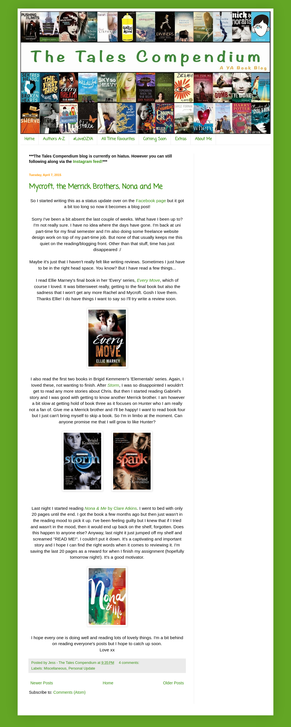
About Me (203, 139)
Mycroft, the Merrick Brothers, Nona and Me (95, 187)
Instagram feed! (88, 161)
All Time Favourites (118, 139)
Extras (180, 139)
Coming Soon (155, 139)
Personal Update (81, 668)
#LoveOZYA (83, 139)
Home (29, 139)
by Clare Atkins (111, 508)
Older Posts (173, 683)
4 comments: (129, 663)
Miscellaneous (55, 668)
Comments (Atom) (69, 692)
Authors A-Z (54, 139)
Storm (113, 385)
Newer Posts (41, 683)
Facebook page (151, 200)
